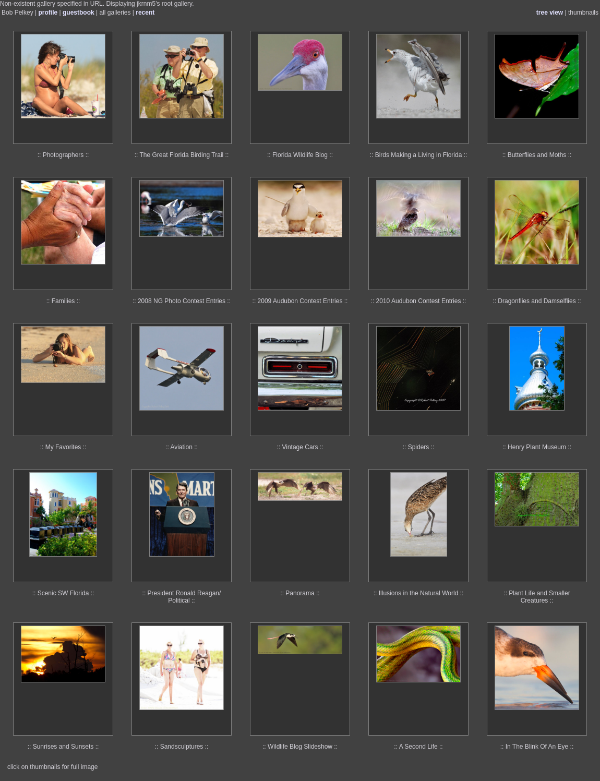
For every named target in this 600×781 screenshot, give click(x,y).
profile (48, 12)
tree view (549, 12)
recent (145, 12)
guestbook (78, 12)
